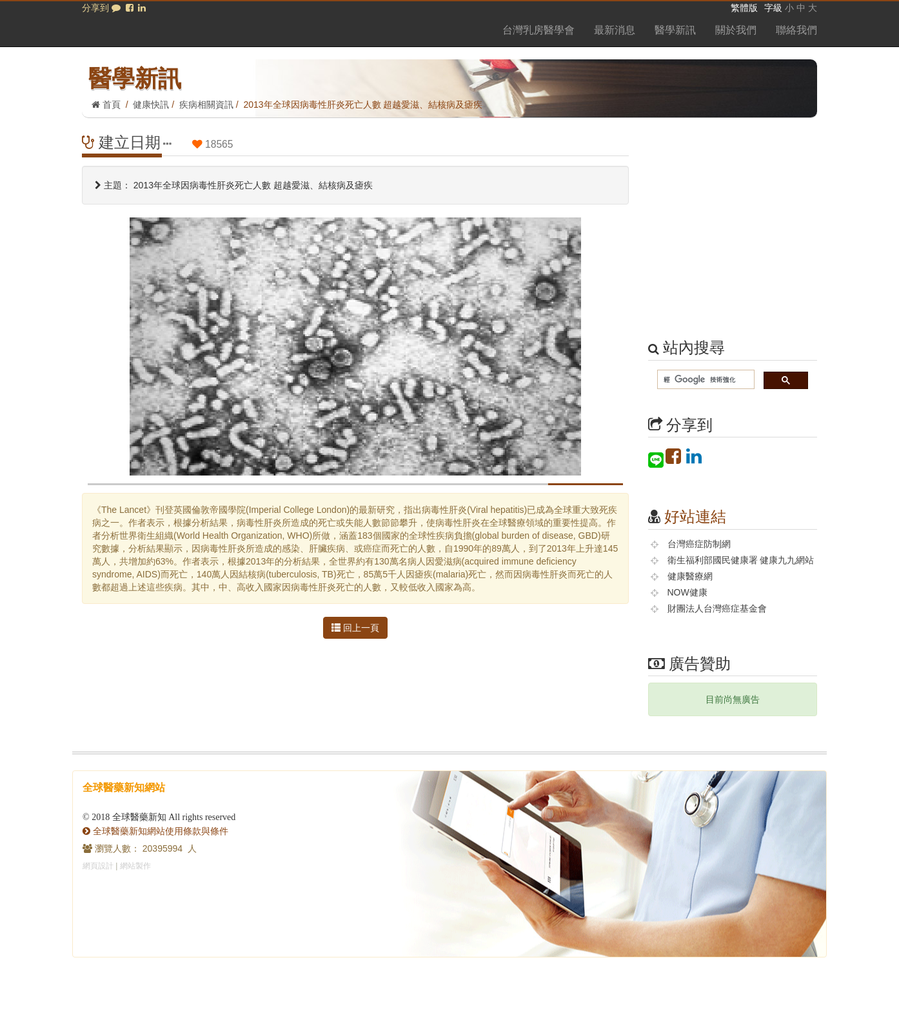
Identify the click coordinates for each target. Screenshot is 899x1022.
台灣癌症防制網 (699, 544)
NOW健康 (687, 592)
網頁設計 (98, 865)
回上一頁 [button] (355, 628)
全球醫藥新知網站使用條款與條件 (155, 831)
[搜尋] (705, 380)
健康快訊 (151, 104)
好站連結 (695, 516)
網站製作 (135, 865)
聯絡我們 (796, 30)
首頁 (106, 104)
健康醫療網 (690, 576)
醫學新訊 (675, 30)
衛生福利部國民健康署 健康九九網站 (741, 560)
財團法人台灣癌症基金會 (717, 608)
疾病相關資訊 (206, 104)
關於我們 (735, 30)
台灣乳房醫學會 (538, 30)
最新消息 (614, 30)
